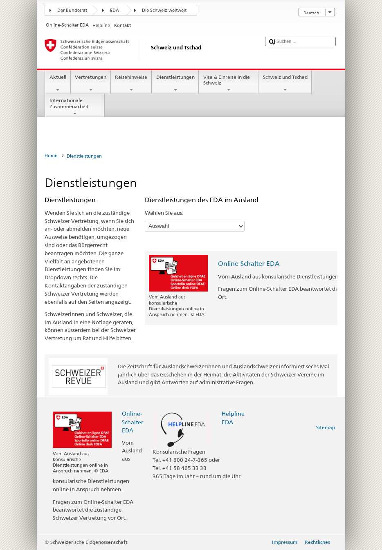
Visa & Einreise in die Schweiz (228, 84)
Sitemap (325, 427)
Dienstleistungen (175, 84)
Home (51, 155)
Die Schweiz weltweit (164, 10)
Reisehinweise (131, 84)
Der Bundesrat (72, 10)
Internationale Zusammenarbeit (74, 107)
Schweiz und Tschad (285, 84)
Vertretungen (90, 84)
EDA (114, 10)
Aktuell (57, 84)
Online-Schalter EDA (249, 263)
